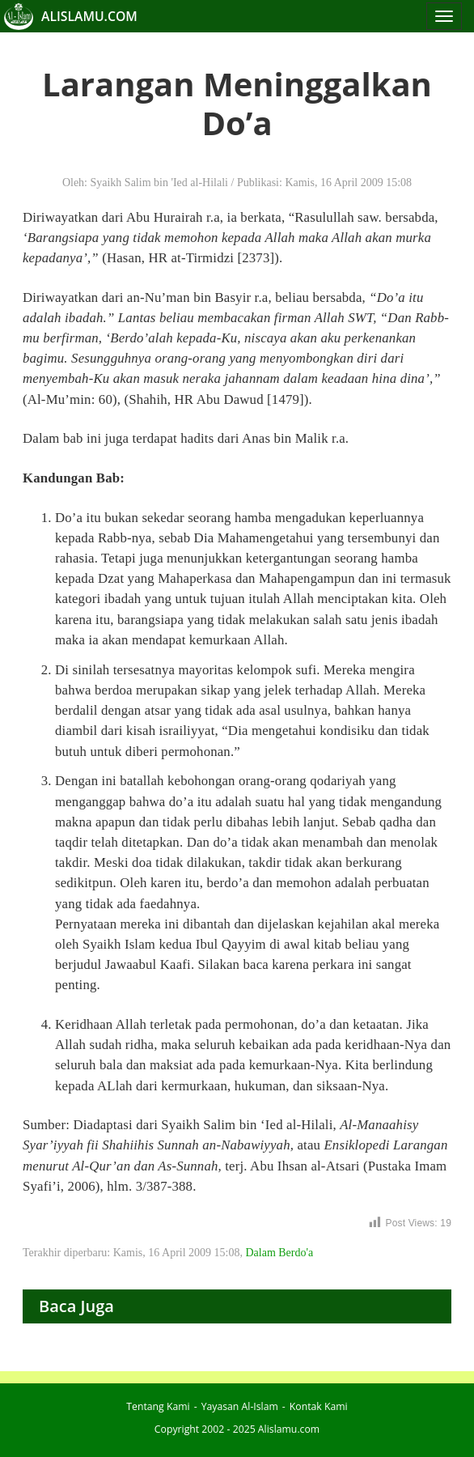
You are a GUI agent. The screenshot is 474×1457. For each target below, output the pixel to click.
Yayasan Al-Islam (239, 1406)
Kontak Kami (319, 1406)
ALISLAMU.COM (89, 16)
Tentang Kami (157, 1406)
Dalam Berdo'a (279, 1253)
